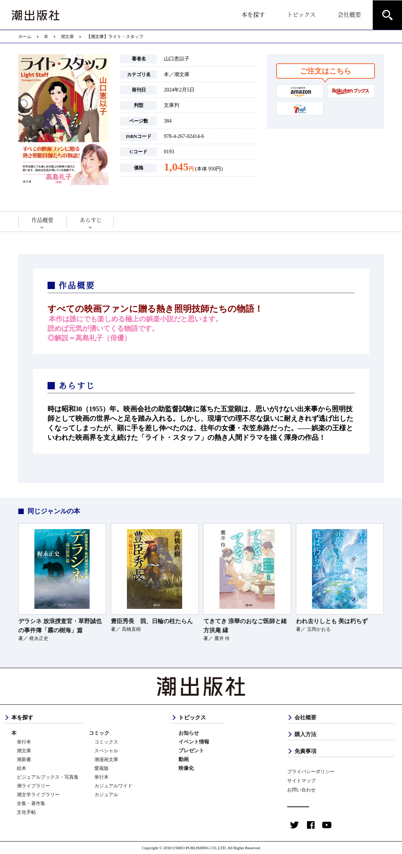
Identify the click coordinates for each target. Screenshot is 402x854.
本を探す (253, 14)
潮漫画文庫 (106, 759)
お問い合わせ (301, 790)
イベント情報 (194, 742)
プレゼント (191, 750)
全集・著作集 (31, 803)
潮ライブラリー (33, 786)
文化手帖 (26, 812)
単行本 (24, 742)
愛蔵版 (101, 768)
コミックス (106, 742)
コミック (99, 733)
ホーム (24, 36)
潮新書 (24, 759)
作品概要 (42, 220)
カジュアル (106, 794)
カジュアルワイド (113, 786)
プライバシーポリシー (311, 771)
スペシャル (106, 750)
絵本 (21, 768)
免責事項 (305, 751)
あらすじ (91, 220)
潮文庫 (67, 36)
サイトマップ (301, 780)
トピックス (301, 14)
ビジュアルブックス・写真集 (48, 777)
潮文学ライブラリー (38, 794)
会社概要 (349, 14)
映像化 (186, 768)
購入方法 (305, 734)
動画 (184, 759)
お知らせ (189, 733)
